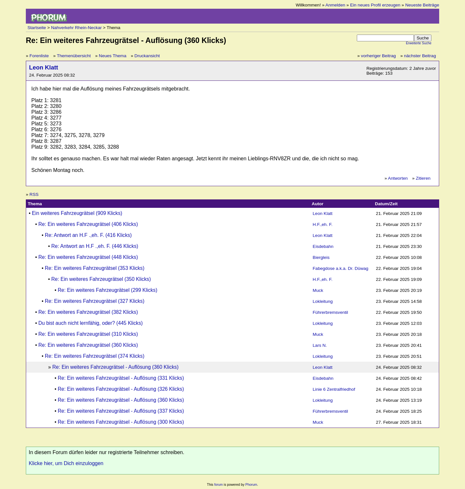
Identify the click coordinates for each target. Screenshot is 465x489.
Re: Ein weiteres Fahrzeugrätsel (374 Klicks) (94, 356)
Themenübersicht (74, 55)
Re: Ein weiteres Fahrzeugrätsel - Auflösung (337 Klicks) (121, 411)
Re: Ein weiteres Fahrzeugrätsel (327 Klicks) (94, 301)
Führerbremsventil (330, 312)
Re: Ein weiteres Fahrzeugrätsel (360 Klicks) (88, 345)
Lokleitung (323, 301)
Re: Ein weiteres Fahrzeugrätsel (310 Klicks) (88, 334)
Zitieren (423, 178)
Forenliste (39, 55)
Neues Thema (112, 55)
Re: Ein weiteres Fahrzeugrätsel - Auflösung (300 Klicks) (121, 422)
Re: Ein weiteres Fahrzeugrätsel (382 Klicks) (88, 312)
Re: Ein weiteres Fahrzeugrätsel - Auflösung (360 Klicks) (115, 367)
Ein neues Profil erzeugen (375, 5)
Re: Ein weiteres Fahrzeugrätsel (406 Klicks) (88, 224)
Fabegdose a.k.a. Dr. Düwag (340, 268)
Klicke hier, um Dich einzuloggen (66, 463)
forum (218, 484)
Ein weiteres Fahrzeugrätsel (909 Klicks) (77, 213)
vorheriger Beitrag (378, 55)
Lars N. (320, 345)
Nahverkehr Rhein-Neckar (76, 27)
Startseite (36, 27)
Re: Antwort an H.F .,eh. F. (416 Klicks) (88, 235)
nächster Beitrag (420, 55)
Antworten (398, 178)
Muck (318, 290)
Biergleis (321, 257)
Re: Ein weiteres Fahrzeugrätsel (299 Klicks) (107, 290)
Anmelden (335, 5)
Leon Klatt (43, 67)
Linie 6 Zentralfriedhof (334, 389)
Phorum (251, 484)
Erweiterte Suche (418, 43)
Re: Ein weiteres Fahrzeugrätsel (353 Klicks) (94, 268)
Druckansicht (147, 55)
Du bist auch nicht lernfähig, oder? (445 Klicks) (90, 323)
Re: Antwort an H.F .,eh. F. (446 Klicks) (94, 246)
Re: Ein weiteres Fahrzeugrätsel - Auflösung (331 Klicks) (121, 378)
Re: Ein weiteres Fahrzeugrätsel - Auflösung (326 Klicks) (121, 389)
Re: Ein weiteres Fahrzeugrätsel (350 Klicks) (101, 279)
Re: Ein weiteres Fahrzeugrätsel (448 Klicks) (88, 257)
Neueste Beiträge (422, 5)
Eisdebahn (323, 246)
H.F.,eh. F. (322, 224)
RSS (33, 194)
